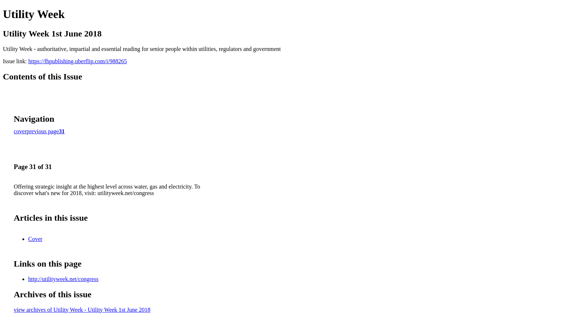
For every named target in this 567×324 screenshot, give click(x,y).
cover (20, 131)
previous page (43, 131)
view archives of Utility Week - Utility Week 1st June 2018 (82, 310)
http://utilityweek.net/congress (63, 279)
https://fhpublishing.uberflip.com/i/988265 (77, 61)
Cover (35, 239)
